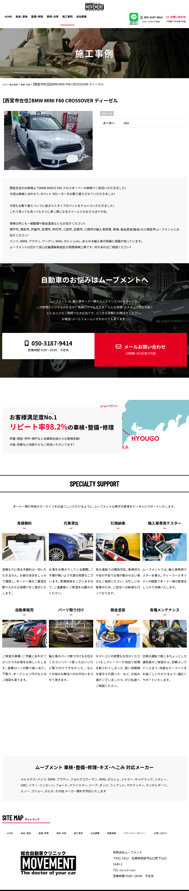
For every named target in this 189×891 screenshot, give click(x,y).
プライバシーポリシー (166, 821)
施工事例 (69, 16)
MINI (127, 123)
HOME (11, 16)
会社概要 (83, 16)
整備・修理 (40, 16)
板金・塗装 (24, 16)
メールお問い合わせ (137, 343)
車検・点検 (55, 16)
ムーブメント (87, 888)
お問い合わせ (173, 19)
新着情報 (136, 821)
